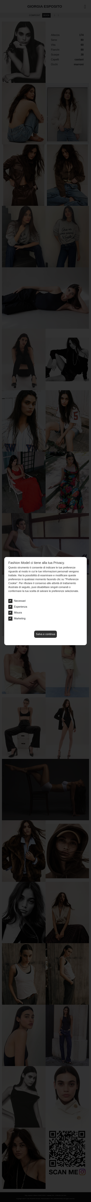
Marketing (16, 619)
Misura (15, 613)
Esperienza (17, 607)
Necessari (17, 601)
